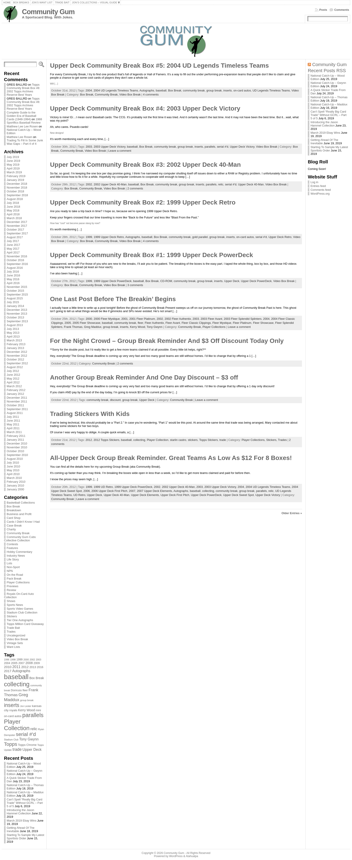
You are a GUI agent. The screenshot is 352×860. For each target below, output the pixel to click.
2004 (89, 90)
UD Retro (79, 495)
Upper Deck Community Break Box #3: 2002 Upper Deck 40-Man (145, 164)
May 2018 (13, 210)
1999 (89, 237)
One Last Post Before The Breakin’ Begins (113, 299)
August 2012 (15, 367)
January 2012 (15, 394)
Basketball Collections (21, 502)
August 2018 (15, 199)
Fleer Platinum (242, 322)
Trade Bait (13, 627)
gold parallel (200, 237)
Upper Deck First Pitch (175, 495)
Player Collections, (254, 440)
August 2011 (15, 413)
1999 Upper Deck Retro (109, 237)
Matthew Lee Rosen (19, 137)
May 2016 (13, 279)
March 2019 (14, 172)
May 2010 (13, 470)
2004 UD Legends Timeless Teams (116, 90)
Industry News (16, 555)
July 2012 (13, 371)
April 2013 (13, 336)
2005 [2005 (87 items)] (14, 663)
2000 (89, 318)
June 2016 (13, 275)
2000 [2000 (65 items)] (26, 659)
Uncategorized (16, 635)
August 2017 (15, 237)
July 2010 (13, 462)
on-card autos (242, 90)
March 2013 (14, 340)
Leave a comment (119, 150)
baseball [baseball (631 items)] (16, 676)
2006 (87, 491)
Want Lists (13, 647)
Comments (341, 9)
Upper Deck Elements (145, 495)
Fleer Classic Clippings (196, 322)
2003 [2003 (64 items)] (38, 659)
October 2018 (15, 191)
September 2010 (17, 455)
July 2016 (13, 271)
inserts (227, 90)
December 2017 (17, 222)
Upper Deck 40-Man (251, 184)
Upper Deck (232, 281)
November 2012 (17, 355)
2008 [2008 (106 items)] (29, 663)
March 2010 (14, 478)
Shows (11, 601)
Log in (314, 182)
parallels (210, 146)
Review (11, 590)
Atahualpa (192, 856)
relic (220, 184)
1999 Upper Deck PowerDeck (113, 281)
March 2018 (14, 218)
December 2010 (17, 443)
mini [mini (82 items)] (38, 710)
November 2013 (17, 313)
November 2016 (17, 256)
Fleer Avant (172, 322)
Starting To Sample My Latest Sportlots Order (25, 836)
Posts (323, 9)
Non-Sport (13, 567)
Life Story (13, 559)
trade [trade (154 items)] (17, 749)
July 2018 (13, 202)
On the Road (15, 574)
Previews (12, 586)
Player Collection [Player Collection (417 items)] (17, 724)
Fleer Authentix (154, 322)
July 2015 (13, 302)
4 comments (151, 94)
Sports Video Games (20, 608)
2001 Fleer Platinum (142, 318)
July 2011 (13, 416)
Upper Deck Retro (279, 237)
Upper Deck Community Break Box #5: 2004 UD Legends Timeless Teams (159, 65)
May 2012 (13, 378)
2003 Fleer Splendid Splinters (243, 318)
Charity (11, 529)
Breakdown (14, 510)
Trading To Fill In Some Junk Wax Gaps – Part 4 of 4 (25, 142)
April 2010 (13, 474)
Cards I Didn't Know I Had (23, 521)
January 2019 (15, 180)
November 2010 (17, 447)
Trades (11, 631)
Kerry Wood (137, 327)
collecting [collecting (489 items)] (17, 684)
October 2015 (15, 290)
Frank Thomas (73, 327)
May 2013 (13, 332)
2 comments (135, 188)
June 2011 (13, 420)
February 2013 (16, 344)
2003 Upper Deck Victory (109, 146)
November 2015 (17, 287)
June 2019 (13, 160)
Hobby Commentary (19, 551)
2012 (89, 440)
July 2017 (13, 241)
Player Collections (18, 582)
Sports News (15, 605)
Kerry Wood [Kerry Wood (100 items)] (26, 710)
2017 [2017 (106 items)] (7, 671)
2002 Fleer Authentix (178, 318)
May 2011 (13, 424)
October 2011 (15, 405)
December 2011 (17, 397)
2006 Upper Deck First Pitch (109, 491)
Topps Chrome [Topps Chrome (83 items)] (27, 745)
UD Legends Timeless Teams (271, 90)
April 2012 (13, 382)
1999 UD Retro (103, 487)
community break (194, 90)
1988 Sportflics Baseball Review (24, 121)
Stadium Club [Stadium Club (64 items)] (11, 739)
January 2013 (15, 348)
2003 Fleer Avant (211, 318)
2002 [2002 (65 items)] (32, 659)
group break (214, 90)
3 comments (135, 285)
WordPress (176, 856)
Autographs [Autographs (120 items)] (21, 671)
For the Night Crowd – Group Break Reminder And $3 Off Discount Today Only (167, 340)
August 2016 (15, 267)
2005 (68, 322)
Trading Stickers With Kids (90, 413)
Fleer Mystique (221, 322)
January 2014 (15, 306)
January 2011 (15, 439)
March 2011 (14, 432)
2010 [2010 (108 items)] (7, 667)
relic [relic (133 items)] (33, 729)
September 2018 (17, 195)
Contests (12, 544)
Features (12, 548)
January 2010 (15, 485)
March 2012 (14, 386)
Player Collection (157, 440)
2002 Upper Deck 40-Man (110, 184)
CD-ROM (166, 281)
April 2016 (13, 283)
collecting (139, 440)
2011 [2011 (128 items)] (16, 667)
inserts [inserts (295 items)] (11, 705)
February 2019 (16, 176)
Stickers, (272, 440)
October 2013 (15, 317)
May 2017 (13, 248)
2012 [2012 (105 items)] (25, 667)
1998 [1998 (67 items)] (13, 659)
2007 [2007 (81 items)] (21, 663)
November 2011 (17, 401)
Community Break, (107, 94)
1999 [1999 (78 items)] (19, 659)
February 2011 (16, 436)
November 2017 (17, 225)
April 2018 (13, 214)
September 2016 (17, 264)
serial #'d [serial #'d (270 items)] (26, 734)
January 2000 (15, 489)
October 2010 (15, 451)
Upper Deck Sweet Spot (238, 495)
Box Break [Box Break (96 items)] (36, 678)
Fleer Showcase (263, 322)
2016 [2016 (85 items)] (40, 667)
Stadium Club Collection (22, 612)
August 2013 (15, 325)
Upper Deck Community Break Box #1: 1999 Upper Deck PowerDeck (151, 254)
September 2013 (17, 321)
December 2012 (17, 351)
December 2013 (17, 309)
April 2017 (13, 252)
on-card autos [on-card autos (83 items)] (13, 716)
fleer (140, 322)
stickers (193, 440)
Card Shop (13, 518)
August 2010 (15, 458)
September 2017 (17, 233)
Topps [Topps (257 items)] (10, 744)
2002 (89, 184)
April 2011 (13, 428)
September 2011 (17, 409)
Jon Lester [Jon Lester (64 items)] (25, 706)
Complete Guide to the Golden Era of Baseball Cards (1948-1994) (21, 116)
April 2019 (13, 168)
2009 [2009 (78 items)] (37, 663)
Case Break (14, 525)
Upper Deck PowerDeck (256, 281)
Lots (9, 563)
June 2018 (13, 206)
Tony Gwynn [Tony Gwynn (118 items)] (29, 739)
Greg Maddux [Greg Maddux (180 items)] (16, 697)
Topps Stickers (208, 440)
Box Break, (87, 94)
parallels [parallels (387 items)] (32, 715)
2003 (89, 146)
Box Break (13, 506)
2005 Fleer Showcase (86, 322)
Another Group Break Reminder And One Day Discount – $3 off (144, 377)
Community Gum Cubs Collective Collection (20, 538)
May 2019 (13, 164)
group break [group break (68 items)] (27, 700)
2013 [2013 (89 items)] (32, 667)
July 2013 (13, 329)
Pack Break (14, 578)
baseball (161, 90)
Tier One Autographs (20, 620)
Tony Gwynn (154, 327)
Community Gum (48, 12)
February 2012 (16, 390)
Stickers (12, 616)
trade (222, 440)
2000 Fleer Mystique (107, 318)
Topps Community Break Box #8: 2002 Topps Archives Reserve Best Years (23, 89)
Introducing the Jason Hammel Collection (20, 811)
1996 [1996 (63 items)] (6, 659)
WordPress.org (320, 193)
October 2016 (15, 260)
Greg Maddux (92, 327)
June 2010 (13, 466)
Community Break (18, 533)
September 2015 (17, 294)
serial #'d (222, 146)
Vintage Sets (15, 643)
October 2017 (15, 229)
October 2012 (15, 359)
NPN (10, 571)
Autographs (146, 90)
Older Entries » (292, 513)
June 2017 (13, 245)
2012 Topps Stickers (106, 440)
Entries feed (318, 186)
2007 (132, 491)
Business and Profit (19, 514)
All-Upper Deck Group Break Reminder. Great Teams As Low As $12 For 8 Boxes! (171, 457)
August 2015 (15, 298)
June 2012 (13, 374)
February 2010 (16, 481)
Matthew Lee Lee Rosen (22, 126)
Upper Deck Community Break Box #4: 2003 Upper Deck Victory (145, 108)
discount (115, 400)
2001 (124, 318)
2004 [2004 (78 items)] (7, 663)
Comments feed (320, 189)
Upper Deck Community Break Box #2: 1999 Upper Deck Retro (142, 202)
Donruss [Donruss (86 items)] (16, 690)
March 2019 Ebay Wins (21, 820)
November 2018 (17, 187)
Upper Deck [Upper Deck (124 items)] (32, 749)
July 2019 (13, 157)
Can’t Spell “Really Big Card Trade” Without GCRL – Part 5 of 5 (25, 803)
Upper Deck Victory (242, 146)
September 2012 (17, 363)
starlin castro (178, 440)
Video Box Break (17, 639)
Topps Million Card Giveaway (25, 624)
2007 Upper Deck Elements (154, 491)
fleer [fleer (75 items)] (25, 690)
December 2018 (17, 183)
